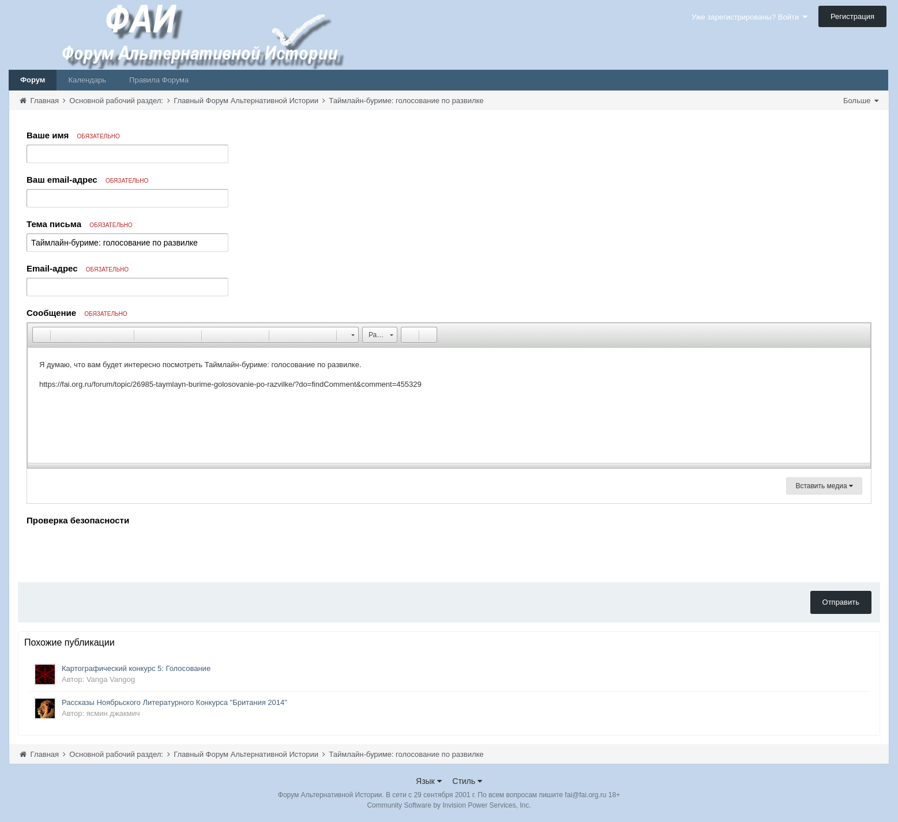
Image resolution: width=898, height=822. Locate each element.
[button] (41, 334)
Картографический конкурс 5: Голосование (136, 668)
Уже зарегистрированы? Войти (749, 17)
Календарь (87, 80)
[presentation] (114, 551)
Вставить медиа (824, 486)
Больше (860, 100)
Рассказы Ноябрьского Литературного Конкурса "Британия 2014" (174, 702)
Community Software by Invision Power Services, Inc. (449, 805)
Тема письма (80, 224)
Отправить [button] (840, 602)
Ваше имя (73, 135)
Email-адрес (78, 268)
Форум (32, 80)
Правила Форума (159, 80)
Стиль (467, 781)
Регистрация (852, 16)
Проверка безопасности (78, 520)
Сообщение (77, 313)
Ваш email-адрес (87, 179)
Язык (429, 781)
